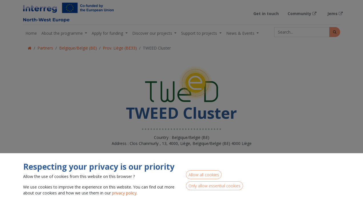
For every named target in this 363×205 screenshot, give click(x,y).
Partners (45, 48)
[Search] (334, 32)
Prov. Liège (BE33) (120, 48)
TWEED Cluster (157, 48)
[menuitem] (31, 33)
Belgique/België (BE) (78, 48)
